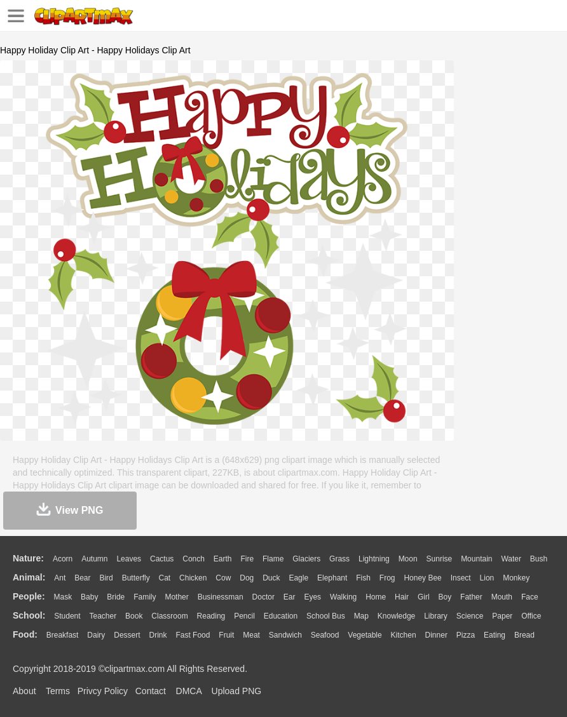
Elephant (332, 577)
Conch (193, 558)
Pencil (244, 616)
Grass (339, 558)
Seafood (325, 635)
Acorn (62, 558)
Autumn (94, 558)
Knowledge (396, 616)
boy (445, 597)
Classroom (169, 616)
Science (470, 616)
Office (531, 616)
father (471, 597)
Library (435, 616)
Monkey (516, 577)
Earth (223, 558)
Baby (89, 597)
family (144, 597)
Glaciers (306, 558)
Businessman (220, 597)
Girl (424, 597)
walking (343, 597)
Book (133, 616)
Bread (524, 635)
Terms (58, 691)
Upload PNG (237, 691)
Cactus (162, 558)
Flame (273, 558)
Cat (165, 577)
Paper (502, 616)
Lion (487, 577)
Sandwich (285, 635)
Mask (62, 597)
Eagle (298, 577)
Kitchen (403, 635)
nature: (28, 558)
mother (176, 597)
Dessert (127, 635)
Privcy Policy (103, 691)
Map (361, 616)
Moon (408, 558)
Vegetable (364, 635)
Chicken (193, 577)
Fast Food (192, 635)
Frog (387, 577)
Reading (211, 616)
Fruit (226, 635)
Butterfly (136, 577)
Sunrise (440, 558)
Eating (494, 635)
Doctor (263, 597)
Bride (116, 597)
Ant (59, 577)
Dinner (436, 635)
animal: (29, 577)
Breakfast (62, 635)
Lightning (374, 558)
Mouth (501, 597)
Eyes (312, 597)
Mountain (476, 558)
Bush (538, 558)
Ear (290, 597)
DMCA (189, 691)
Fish (363, 577)
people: (29, 596)
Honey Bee (422, 577)
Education (280, 616)
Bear (82, 577)
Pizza (465, 635)
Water (511, 558)
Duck (271, 577)
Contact (150, 691)
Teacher (103, 616)
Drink (158, 635)
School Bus (325, 616)
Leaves (128, 558)
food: (25, 634)
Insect (461, 577)
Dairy (96, 635)
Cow (223, 577)
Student (67, 616)
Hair (402, 597)
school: (29, 615)
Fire (247, 558)
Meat (251, 635)
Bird (106, 577)
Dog (247, 577)
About (24, 691)
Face (529, 597)
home (375, 597)
